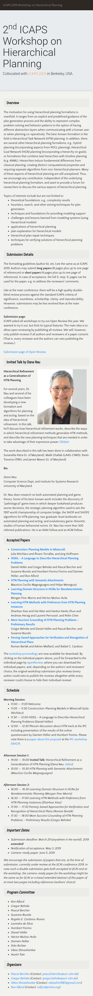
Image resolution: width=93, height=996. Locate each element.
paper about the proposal (45, 739)
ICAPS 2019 (37, 74)
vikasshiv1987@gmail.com (65, 982)
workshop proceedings (23, 653)
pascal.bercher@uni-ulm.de (60, 974)
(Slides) (64, 442)
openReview (35, 662)
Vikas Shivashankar (23, 982)
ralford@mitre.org (48, 987)
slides (68, 764)
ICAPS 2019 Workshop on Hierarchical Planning (32, 5)
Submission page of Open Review (25, 352)
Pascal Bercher (20, 974)
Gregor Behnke (20, 978)
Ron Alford (17, 987)
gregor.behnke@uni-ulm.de (59, 978)
